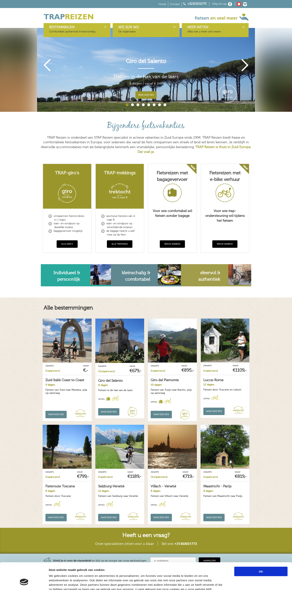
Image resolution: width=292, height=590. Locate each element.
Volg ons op (219, 3)
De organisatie (128, 29)
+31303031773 (196, 4)
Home (162, 4)
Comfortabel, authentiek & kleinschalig (72, 29)
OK (261, 548)
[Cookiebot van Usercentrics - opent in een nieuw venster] (24, 583)
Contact (175, 4)
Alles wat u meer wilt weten (204, 29)
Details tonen (201, 582)
